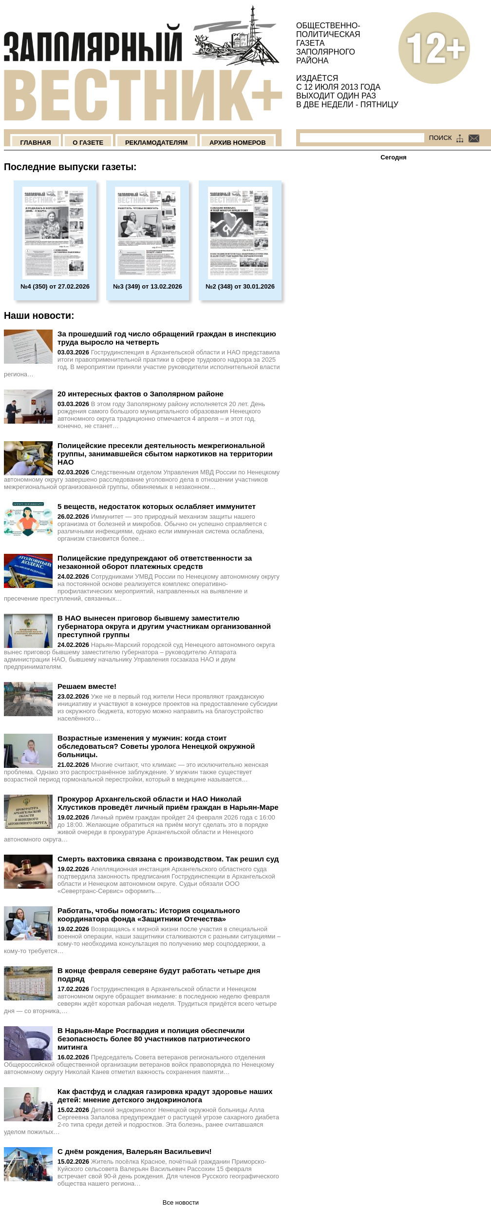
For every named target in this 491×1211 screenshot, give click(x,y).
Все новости (181, 1202)
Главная (35, 142)
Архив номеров (237, 142)
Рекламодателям (156, 142)
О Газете (88, 142)
